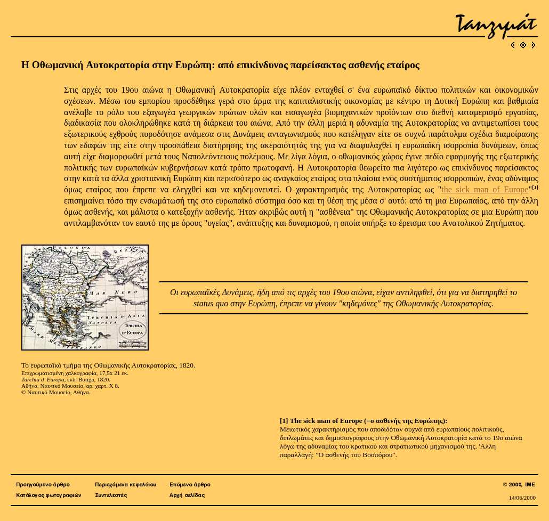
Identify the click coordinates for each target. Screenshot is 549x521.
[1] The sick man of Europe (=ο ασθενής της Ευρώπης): (364, 421)
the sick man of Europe (484, 189)
